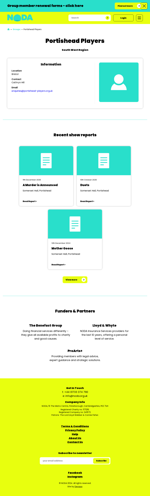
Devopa (78, 486)
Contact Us (75, 442)
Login (123, 18)
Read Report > (30, 201)
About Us (75, 438)
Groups (16, 29)
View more (71, 279)
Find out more (125, 6)
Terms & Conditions (75, 426)
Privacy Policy (75, 430)
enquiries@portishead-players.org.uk (32, 91)
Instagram (75, 476)
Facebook (75, 472)
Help (75, 434)
